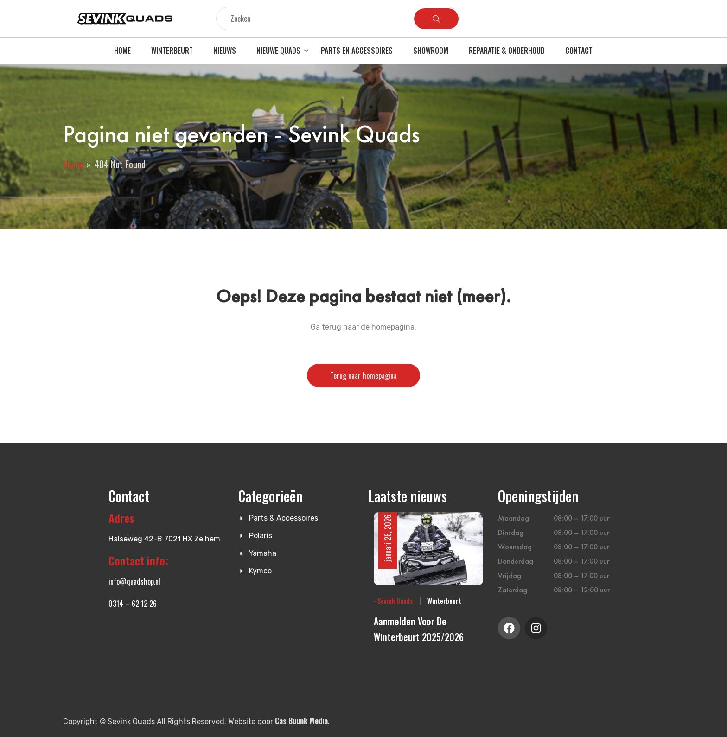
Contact (579, 50)
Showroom (430, 50)
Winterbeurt (172, 50)
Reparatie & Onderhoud (507, 50)
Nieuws (224, 50)
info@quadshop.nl (134, 581)
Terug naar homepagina (363, 375)
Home (122, 50)
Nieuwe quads (278, 50)
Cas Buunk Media (301, 720)
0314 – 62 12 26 (132, 603)
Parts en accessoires (357, 50)
